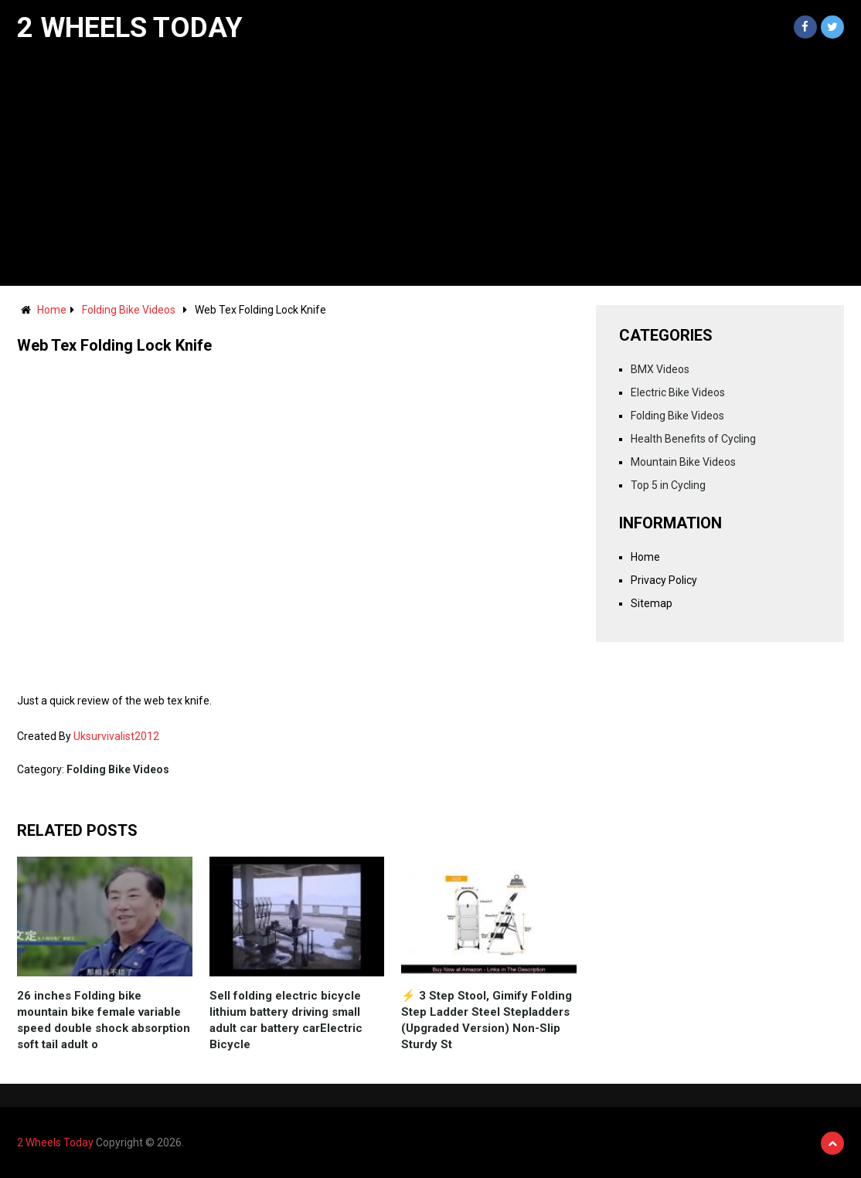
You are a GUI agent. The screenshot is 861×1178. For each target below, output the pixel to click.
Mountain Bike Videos (683, 462)
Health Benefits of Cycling (693, 439)
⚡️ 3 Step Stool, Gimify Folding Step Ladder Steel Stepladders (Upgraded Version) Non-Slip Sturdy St (486, 1020)
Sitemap (651, 603)
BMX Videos (660, 369)
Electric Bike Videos (678, 392)
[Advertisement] (430, 170)
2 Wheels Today (130, 28)
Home (51, 310)
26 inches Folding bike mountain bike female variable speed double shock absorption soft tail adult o (103, 1020)
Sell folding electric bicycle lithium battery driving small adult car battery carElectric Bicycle (285, 1020)
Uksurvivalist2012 (116, 736)
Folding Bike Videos (128, 310)
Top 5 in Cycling (668, 485)
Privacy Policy (664, 580)
